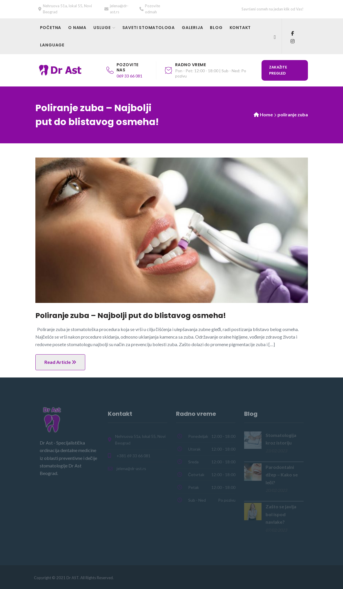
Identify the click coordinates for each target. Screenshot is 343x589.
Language (52, 45)
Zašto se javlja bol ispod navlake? (281, 514)
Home (266, 114)
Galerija (192, 27)
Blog (216, 27)
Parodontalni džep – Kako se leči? (282, 474)
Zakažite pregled (278, 70)
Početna (50, 27)
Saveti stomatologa (148, 27)
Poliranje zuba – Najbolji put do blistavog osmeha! (130, 315)
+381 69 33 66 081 (133, 455)
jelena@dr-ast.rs (131, 468)
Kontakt (240, 27)
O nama (77, 27)
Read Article (60, 362)
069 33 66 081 (129, 75)
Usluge (102, 27)
